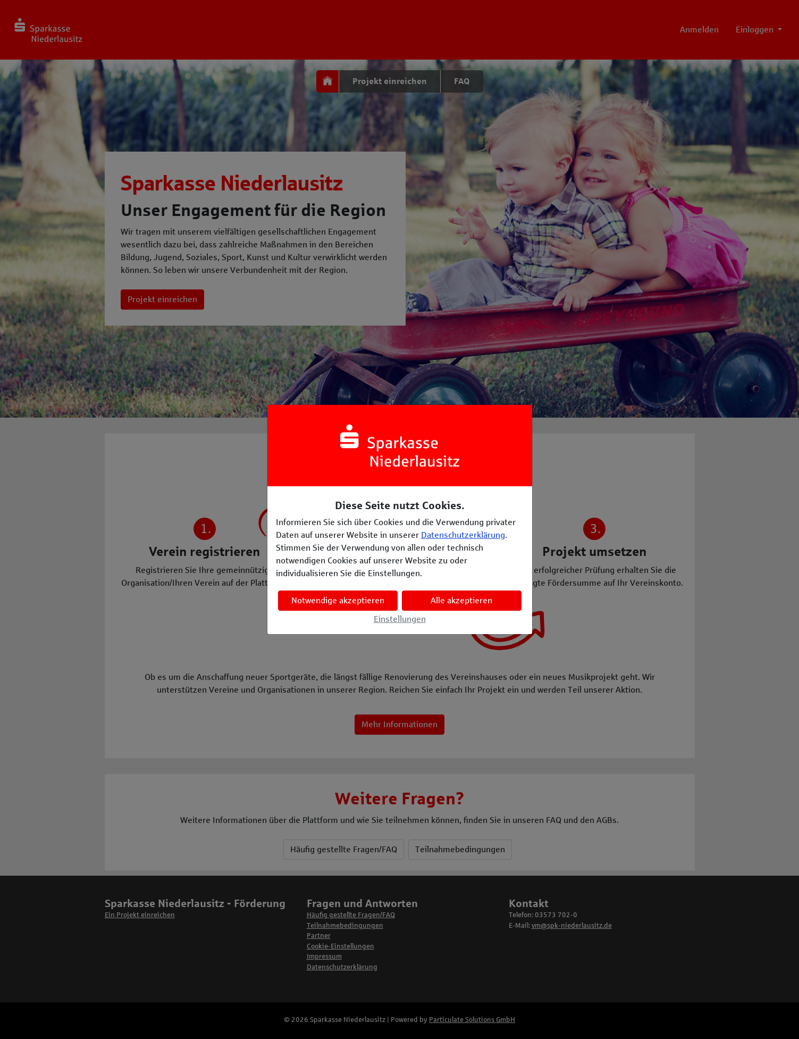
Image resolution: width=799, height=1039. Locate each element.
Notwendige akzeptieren (337, 600)
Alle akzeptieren (461, 600)
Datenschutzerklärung (463, 534)
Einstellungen (400, 619)
